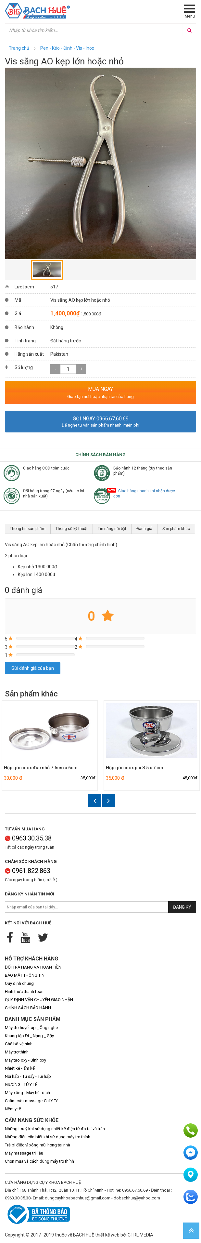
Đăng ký (182, 907)
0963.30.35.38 (28, 838)
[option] (100, 163)
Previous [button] (94, 800)
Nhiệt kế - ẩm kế (20, 1068)
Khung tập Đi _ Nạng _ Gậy (29, 1035)
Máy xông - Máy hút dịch (27, 1092)
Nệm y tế (13, 1108)
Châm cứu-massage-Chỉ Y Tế (31, 1100)
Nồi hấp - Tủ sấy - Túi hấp (28, 1076)
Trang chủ (19, 48)
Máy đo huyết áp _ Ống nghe (31, 1027)
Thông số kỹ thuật (72, 528)
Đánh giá (144, 528)
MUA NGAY (100, 389)
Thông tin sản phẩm (27, 528)
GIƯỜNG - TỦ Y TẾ (21, 1084)
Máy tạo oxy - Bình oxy (25, 1060)
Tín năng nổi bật (112, 528)
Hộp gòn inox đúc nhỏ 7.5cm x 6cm (41, 767)
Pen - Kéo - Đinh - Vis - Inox (67, 48)
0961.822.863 (27, 871)
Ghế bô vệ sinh (18, 1043)
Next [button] (108, 800)
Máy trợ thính (17, 1052)
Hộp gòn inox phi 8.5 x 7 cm (134, 767)
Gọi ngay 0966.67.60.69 (101, 419)
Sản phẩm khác (176, 528)
